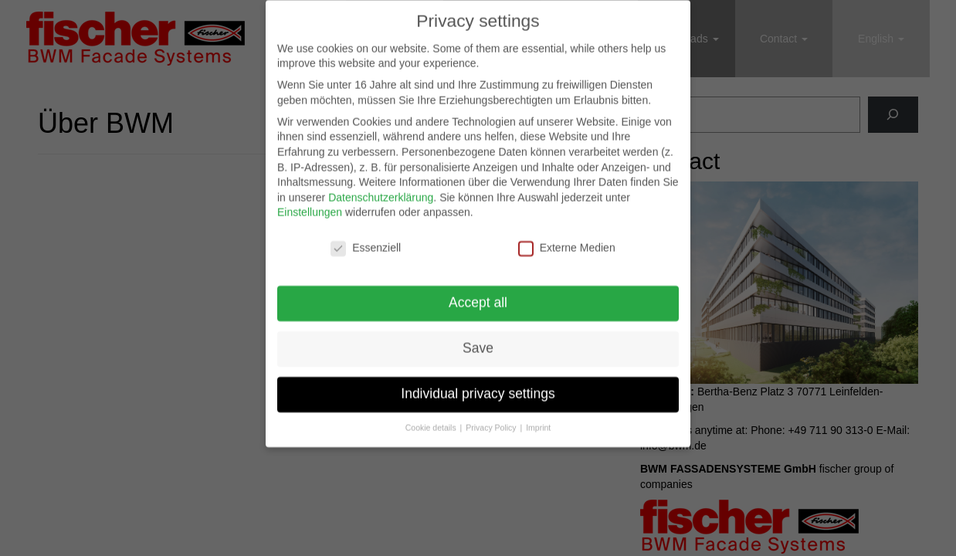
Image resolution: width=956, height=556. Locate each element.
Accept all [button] (478, 293)
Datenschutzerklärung (380, 188)
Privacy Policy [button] (492, 418)
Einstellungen (309, 204)
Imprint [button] (538, 418)
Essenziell (366, 239)
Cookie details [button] (432, 418)
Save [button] (478, 339)
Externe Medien (566, 239)
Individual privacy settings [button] (477, 384)
